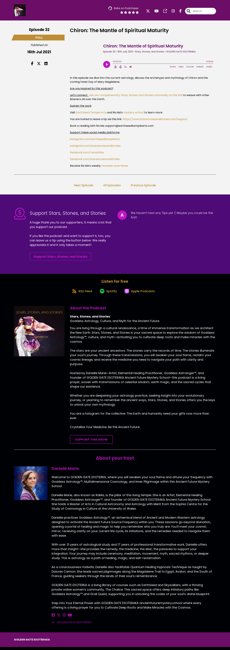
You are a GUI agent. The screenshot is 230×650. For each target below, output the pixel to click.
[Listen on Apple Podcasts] (140, 293)
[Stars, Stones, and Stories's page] (163, 11)
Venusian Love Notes (114, 167)
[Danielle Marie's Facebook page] (53, 618)
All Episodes (112, 186)
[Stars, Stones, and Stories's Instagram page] (171, 11)
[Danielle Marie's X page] (57, 618)
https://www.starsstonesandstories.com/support (155, 120)
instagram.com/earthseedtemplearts (95, 140)
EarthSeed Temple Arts (91, 114)
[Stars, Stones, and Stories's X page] (148, 11)
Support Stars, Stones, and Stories (60, 258)
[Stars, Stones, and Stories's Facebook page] (178, 11)
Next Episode (83, 186)
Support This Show (91, 442)
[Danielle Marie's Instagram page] (61, 618)
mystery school (133, 114)
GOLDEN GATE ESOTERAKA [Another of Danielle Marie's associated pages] (72, 625)
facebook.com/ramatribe (87, 154)
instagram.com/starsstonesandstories (95, 147)
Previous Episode (143, 186)
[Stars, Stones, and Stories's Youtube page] (154, 11)
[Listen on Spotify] (108, 294)
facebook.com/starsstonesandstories (95, 160)
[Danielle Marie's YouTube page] (66, 618)
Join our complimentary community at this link (135, 96)
